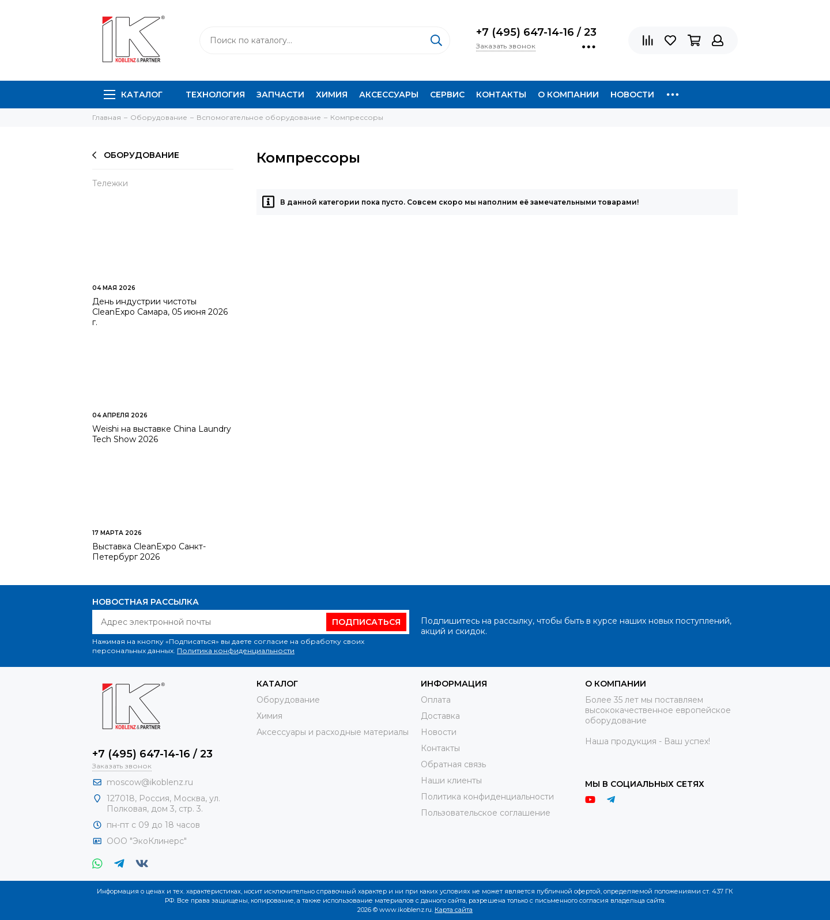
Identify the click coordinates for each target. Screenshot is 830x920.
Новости (632, 94)
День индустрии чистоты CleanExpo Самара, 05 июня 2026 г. (160, 311)
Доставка (440, 716)
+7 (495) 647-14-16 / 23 (536, 32)
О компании (568, 94)
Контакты (501, 94)
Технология (215, 94)
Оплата (436, 700)
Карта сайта (454, 910)
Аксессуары (388, 94)
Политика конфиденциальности (236, 650)
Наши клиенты (451, 780)
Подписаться (366, 622)
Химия (332, 94)
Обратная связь (453, 764)
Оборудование (135, 155)
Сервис (447, 94)
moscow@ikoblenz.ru (150, 782)
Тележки (110, 183)
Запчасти (280, 94)
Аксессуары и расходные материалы (332, 732)
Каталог (133, 94)
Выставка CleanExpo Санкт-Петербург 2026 (149, 551)
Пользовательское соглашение (485, 813)
